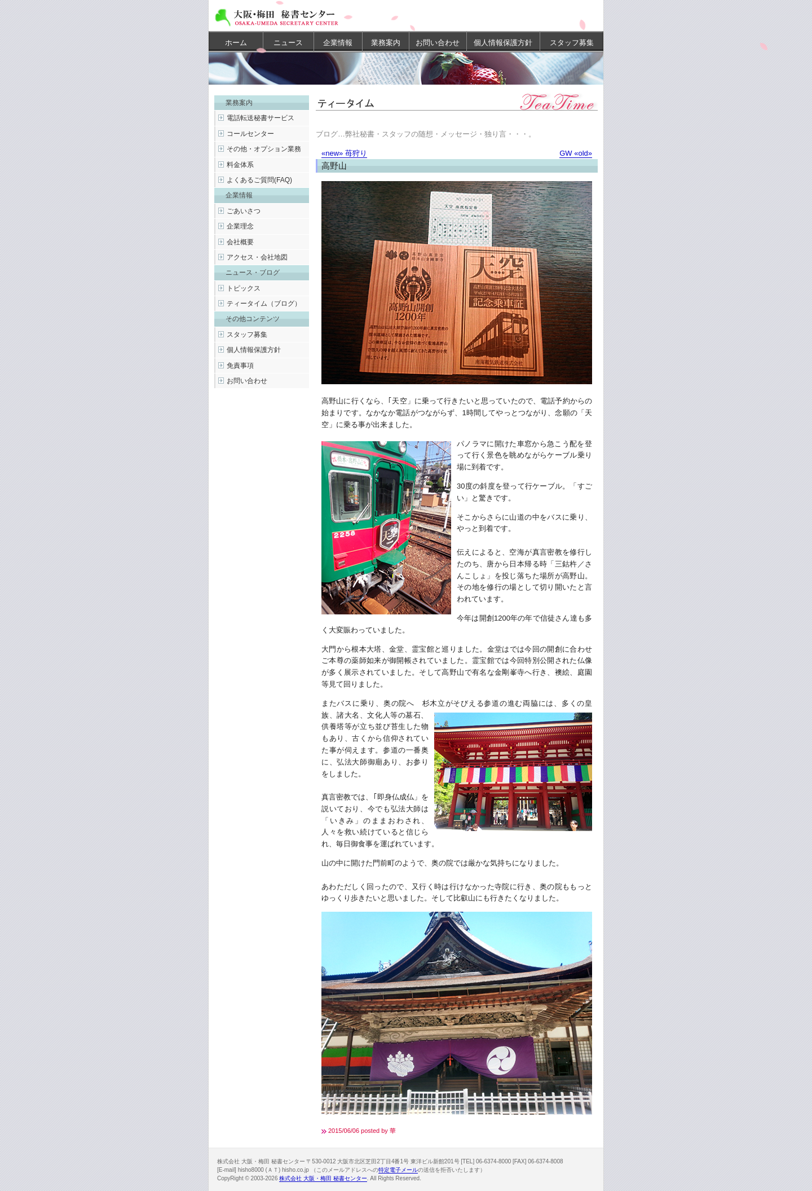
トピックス (244, 288)
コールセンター (250, 134)
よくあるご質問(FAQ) (259, 180)
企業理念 (240, 226)
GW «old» (575, 153)
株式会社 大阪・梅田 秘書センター (323, 1178)
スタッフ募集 (572, 42)
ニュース (288, 42)
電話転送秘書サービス (260, 118)
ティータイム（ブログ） (264, 303)
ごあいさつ (244, 211)
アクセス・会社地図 (257, 257)
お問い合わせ (438, 42)
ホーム (236, 42)
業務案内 (385, 42)
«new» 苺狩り (344, 153)
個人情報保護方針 (503, 42)
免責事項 (240, 366)
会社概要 (240, 242)
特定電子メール (398, 1170)
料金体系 (240, 165)
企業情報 (337, 42)
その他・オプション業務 (264, 149)
